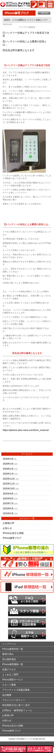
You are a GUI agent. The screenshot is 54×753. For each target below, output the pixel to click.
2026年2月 (8, 469)
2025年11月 (9, 483)
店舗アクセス (9, 669)
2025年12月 (9, 479)
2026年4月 (8, 459)
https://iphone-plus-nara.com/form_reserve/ (26, 430)
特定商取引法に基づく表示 (16, 705)
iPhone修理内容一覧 (12, 649)
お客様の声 (8, 523)
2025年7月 (8, 503)
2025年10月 (9, 488)
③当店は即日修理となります (18, 50)
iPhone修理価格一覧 (12, 664)
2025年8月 (8, 498)
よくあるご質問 (10, 674)
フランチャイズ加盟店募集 (16, 690)
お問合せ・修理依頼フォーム (17, 710)
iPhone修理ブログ (12, 538)
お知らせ (7, 528)
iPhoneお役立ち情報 (13, 533)
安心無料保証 (9, 659)
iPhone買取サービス (12, 679)
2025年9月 (8, 493)
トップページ (9, 644)
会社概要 (6, 695)
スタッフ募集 (9, 685)
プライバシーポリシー (13, 700)
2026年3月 (8, 464)
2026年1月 (8, 474)
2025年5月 (8, 513)
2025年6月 (8, 508)
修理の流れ (8, 654)
